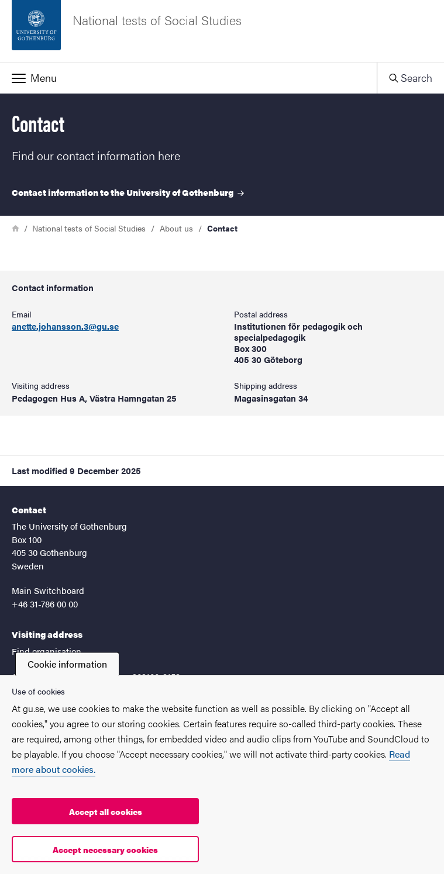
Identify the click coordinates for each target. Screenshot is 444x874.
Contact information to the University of (128, 192)
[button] (188, 78)
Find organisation (46, 651)
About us (176, 228)
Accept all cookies (105, 811)
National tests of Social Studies (89, 228)
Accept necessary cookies (105, 849)
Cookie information (67, 664)
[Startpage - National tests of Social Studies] (222, 31)
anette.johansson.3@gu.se (65, 326)
